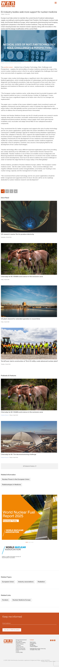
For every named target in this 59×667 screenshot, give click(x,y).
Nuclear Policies (20, 644)
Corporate (18, 645)
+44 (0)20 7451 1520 (35, 649)
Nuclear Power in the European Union (15, 479)
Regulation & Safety (21, 642)
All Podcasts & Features (29, 466)
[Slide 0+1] (27, 542)
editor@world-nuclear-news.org (37, 648)
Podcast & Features (20, 649)
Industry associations (25, 582)
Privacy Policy (44, 661)
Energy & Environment (21, 640)
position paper (8, 67)
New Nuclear (19, 641)
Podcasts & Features (5, 415)
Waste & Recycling (20, 648)
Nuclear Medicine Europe (21, 600)
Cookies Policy (51, 661)
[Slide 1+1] (29, 542)
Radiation (41, 582)
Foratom (5, 600)
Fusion (17, 651)
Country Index (19, 652)
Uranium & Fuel (19, 646)
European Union (8, 582)
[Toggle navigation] (55, 2)
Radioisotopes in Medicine (11, 484)
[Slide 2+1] (32, 542)
